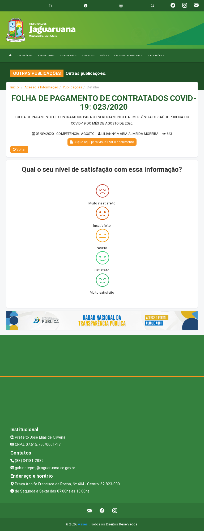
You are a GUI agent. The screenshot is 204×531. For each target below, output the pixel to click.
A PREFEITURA (46, 55)
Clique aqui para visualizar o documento (102, 142)
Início (14, 87)
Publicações (72, 87)
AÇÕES (104, 55)
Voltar (19, 149)
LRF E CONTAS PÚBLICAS (128, 55)
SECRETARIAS (68, 55)
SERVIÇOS (88, 55)
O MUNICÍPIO (24, 55)
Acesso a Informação (41, 87)
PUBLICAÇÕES (156, 55)
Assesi (83, 524)
